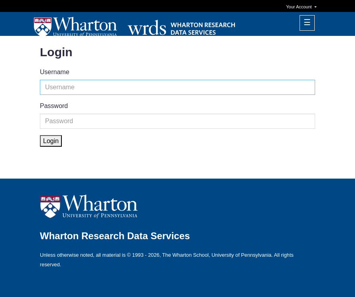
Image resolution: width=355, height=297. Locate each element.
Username (54, 72)
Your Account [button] (299, 6)
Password (54, 105)
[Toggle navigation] (307, 23)
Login (51, 141)
